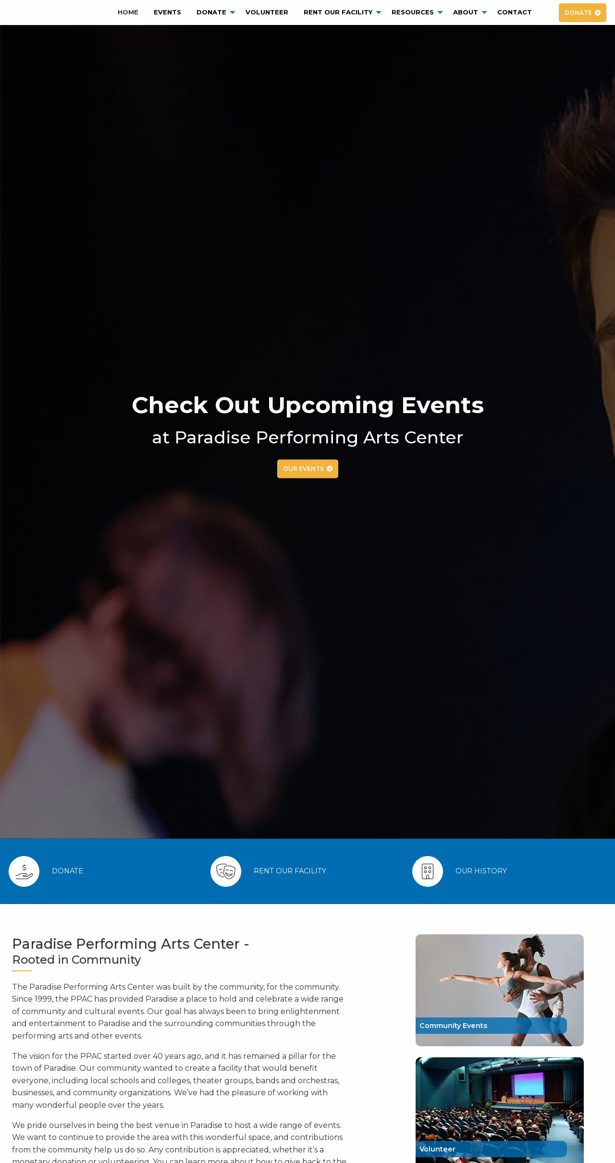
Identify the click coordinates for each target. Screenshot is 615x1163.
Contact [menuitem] (514, 12)
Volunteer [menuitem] (267, 12)
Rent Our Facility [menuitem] (338, 12)
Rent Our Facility (290, 871)
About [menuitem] (465, 12)
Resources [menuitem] (413, 12)
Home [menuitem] (128, 12)
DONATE (578, 12)
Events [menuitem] (167, 12)
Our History (481, 871)
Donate (67, 871)
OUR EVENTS (303, 468)
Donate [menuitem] (211, 12)
